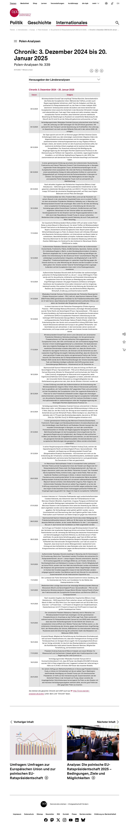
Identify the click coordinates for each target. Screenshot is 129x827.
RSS (58, 814)
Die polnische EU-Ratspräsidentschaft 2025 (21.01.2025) (68, 30)
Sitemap (40, 814)
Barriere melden (85, 814)
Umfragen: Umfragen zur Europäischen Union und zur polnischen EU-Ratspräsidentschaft (32, 771)
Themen (12, 30)
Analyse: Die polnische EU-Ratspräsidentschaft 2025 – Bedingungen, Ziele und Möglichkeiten (89, 771)
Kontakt (66, 814)
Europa (32, 30)
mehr (95, 3)
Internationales (22, 30)
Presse (74, 814)
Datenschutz (29, 814)
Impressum (17, 814)
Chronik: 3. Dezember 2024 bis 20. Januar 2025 (105, 30)
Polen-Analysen (43, 30)
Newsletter (50, 814)
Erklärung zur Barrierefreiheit (105, 814)
